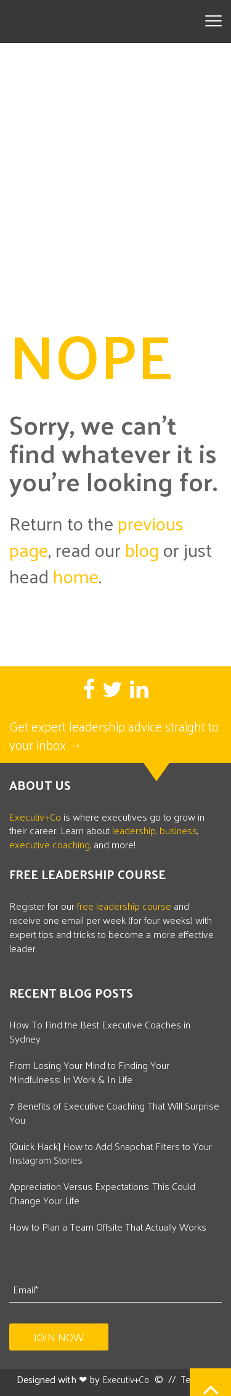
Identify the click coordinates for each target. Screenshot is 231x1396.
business (178, 816)
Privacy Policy (144, 1385)
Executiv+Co (35, 802)
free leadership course (124, 892)
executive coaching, (50, 830)
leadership (134, 816)
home (76, 561)
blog (142, 535)
